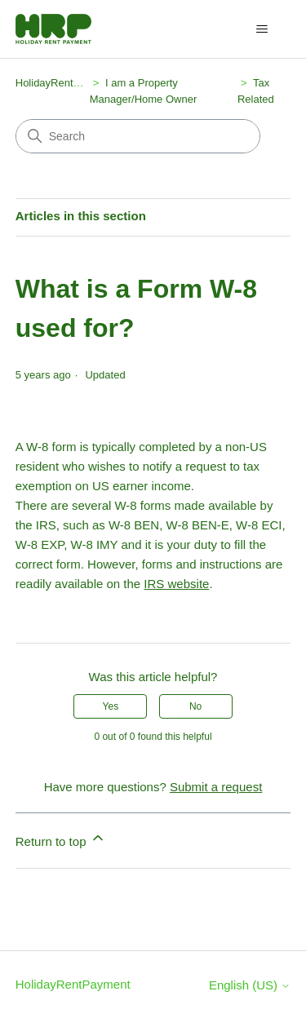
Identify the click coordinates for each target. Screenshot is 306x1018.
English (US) (249, 985)
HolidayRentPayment (65, 83)
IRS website (176, 584)
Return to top (61, 839)
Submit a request (216, 787)
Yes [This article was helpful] (111, 706)
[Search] (137, 136)
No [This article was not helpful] (195, 706)
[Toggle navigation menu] (261, 29)
